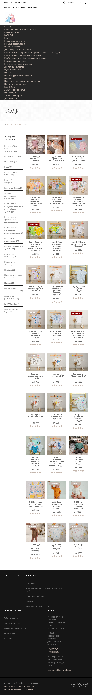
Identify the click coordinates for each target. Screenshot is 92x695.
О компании (9, 633)
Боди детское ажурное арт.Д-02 (78, 289)
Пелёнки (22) (9, 270)
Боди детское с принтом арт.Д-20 (57, 333)
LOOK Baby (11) (10, 161)
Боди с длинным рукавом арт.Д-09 (78, 418)
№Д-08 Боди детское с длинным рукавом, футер (57, 200)
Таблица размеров (13, 95)
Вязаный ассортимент (14, 44)
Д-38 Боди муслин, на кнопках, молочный (78, 505)
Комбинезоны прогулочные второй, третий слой (45, 589)
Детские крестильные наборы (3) (10, 196)
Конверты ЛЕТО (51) (12, 156)
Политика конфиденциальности (15, 2)
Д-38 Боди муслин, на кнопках (35, 159)
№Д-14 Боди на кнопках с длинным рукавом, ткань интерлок (35, 246)
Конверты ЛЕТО (11, 32)
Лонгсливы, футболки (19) (10, 255)
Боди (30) (8, 167)
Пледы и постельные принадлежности (22, 81)
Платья (7, 78)
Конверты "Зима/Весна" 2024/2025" (20, 29)
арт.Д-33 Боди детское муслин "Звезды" (78, 244)
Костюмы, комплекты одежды (18, 64)
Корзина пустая (72, 2)
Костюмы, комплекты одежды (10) (13, 247)
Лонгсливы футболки (35, 596)
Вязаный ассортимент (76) (11, 181)
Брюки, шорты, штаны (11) (10, 173)
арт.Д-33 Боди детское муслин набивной (35, 289)
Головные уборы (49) (13, 188)
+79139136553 (54, 649)
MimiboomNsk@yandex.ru (59, 670)
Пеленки (29, 601)
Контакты (8, 639)
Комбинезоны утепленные (37, 606)
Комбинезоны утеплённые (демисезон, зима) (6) (13, 230)
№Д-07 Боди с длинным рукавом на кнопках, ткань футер (35, 201)
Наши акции (10, 92)
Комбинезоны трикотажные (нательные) (23, 55)
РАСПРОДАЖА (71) (12, 304)
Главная (9, 125)
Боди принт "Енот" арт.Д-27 (57, 375)
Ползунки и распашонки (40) (11, 297)
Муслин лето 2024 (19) (9, 263)
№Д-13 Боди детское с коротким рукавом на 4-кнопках (78, 201)
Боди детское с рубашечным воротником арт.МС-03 (78, 334)
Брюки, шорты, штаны (14, 41)
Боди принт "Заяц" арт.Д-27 (78, 375)
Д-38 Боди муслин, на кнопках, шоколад (35, 548)
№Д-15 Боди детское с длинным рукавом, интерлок (56, 246)
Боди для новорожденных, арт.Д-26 (35, 376)
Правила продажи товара (15, 628)
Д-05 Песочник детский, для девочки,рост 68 (35, 504)
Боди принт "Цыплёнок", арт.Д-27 (57, 417)
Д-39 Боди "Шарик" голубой (56, 547)
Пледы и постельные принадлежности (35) (13, 289)
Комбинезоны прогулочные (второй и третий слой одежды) (32, 52)
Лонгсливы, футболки (14, 67)
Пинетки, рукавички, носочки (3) (13, 276)
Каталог (8, 26)
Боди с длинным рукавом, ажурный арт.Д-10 (35, 461)
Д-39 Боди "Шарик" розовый (78, 547)
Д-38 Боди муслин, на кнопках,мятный (56, 159)
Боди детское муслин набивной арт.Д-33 (35, 334)
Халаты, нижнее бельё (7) (11, 310)
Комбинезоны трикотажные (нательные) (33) (11, 220)
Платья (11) (9, 283)
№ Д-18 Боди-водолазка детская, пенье (78, 159)
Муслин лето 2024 (12, 69)
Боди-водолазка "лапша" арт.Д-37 (78, 460)
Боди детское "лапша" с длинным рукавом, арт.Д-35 (56, 291)
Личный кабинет (33, 7)
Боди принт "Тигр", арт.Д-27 (35, 416)
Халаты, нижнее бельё (14, 89)
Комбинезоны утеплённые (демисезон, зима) (25, 58)
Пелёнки (8, 72)
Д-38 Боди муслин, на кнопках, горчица (57, 505)
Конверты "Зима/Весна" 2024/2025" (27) (11, 148)
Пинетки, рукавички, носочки (18, 75)
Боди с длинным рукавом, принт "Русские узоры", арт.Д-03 (56, 461)
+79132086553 (54, 652)
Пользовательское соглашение (15, 7)
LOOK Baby (9, 35)
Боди (6, 38)
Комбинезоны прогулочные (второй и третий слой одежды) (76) (13, 207)
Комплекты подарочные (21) (11, 239)
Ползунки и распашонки (15, 84)
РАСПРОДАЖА (10, 87)
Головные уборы (12, 46)
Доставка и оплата (12, 98)
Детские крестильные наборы (18, 49)
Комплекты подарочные (15, 61)
